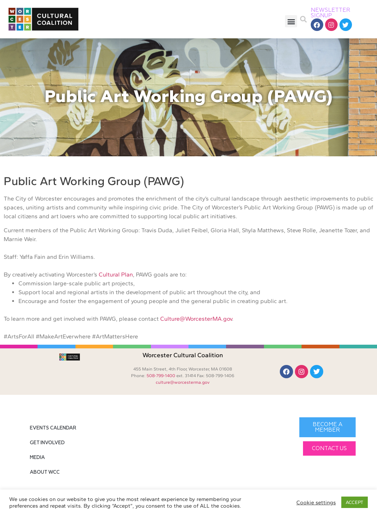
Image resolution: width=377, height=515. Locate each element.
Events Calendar (53, 428)
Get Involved (47, 443)
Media (37, 457)
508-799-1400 (161, 375)
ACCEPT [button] (354, 502)
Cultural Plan (116, 274)
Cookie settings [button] (316, 502)
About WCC (45, 472)
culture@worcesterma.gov (182, 382)
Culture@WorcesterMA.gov (196, 318)
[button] (291, 21)
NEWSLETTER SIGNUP (330, 12)
